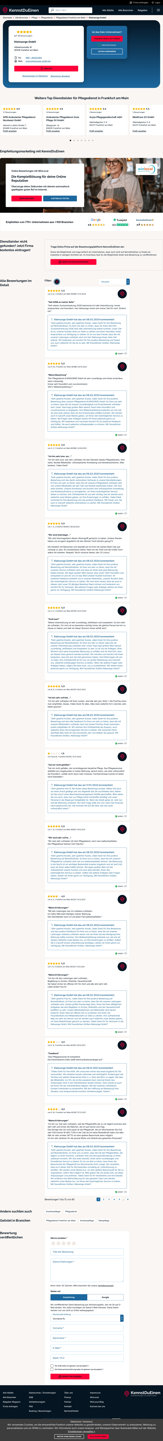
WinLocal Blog (97, 1402)
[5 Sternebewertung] (74, 1243)
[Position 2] (74, 140)
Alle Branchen (125, 10)
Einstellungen (49, 1392)
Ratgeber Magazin (11, 1402)
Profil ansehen (21, 131)
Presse (67, 1397)
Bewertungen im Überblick (35, 76)
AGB (60, 1366)
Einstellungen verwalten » (81, 1431)
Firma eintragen (10, 1406)
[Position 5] (85, 140)
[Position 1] (70, 140)
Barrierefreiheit (71, 1411)
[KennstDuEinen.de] (21, 10)
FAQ (31, 1406)
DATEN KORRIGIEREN (107, 51)
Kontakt (68, 1406)
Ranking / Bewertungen (40, 1411)
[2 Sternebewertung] (58, 1243)
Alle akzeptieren (98, 1436)
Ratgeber (142, 10)
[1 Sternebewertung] (53, 1243)
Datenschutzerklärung (67, 1369)
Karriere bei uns (97, 1406)
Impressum (95, 1392)
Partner (67, 1402)
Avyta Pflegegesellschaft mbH (105, 117)
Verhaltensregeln (106, 1285)
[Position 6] (89, 140)
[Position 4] (81, 140)
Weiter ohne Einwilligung (69, 1436)
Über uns (68, 1392)
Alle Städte (108, 10)
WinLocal (94, 1397)
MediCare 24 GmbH (143, 117)
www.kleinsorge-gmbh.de (38, 61)
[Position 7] (92, 140)
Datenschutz (35, 1392)
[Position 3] (78, 140)
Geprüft (120, 353)
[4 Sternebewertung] (68, 1243)
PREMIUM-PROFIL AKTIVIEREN (107, 39)
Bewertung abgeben (60, 76)
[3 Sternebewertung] (63, 1243)
